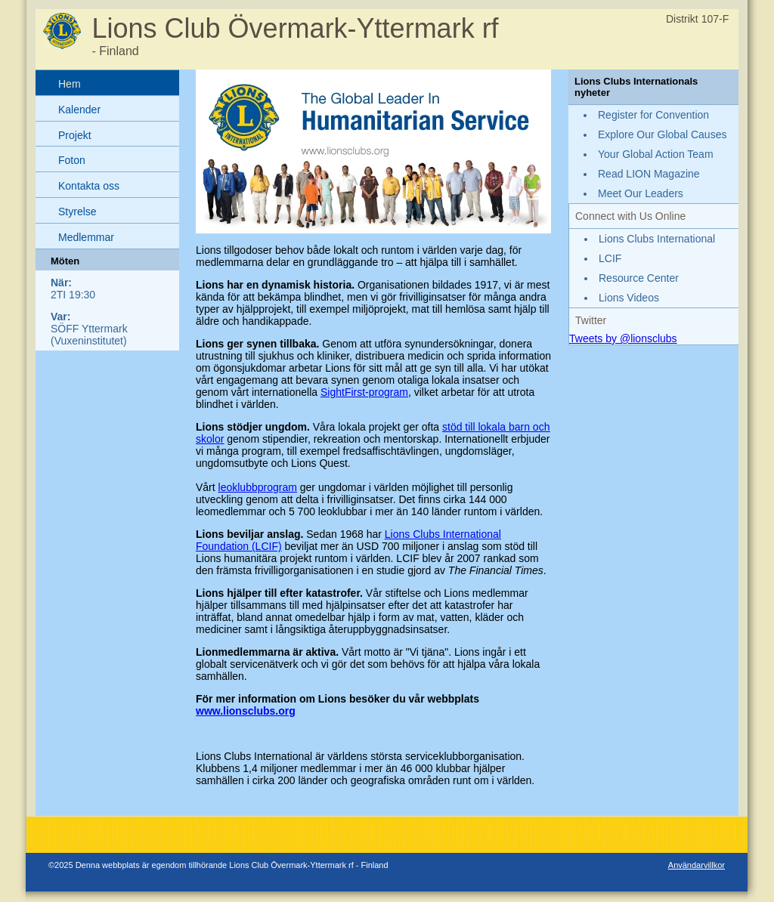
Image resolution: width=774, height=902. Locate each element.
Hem (69, 84)
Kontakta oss (88, 186)
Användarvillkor (696, 865)
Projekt (74, 135)
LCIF (610, 258)
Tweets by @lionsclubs (623, 338)
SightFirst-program (364, 392)
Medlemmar (86, 237)
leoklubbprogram (257, 487)
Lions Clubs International (657, 239)
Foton (71, 160)
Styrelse (77, 211)
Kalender (79, 109)
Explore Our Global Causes (662, 134)
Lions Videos (629, 298)
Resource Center (639, 278)
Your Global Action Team (656, 154)
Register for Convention (653, 115)
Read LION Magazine (649, 174)
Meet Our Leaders (640, 193)
